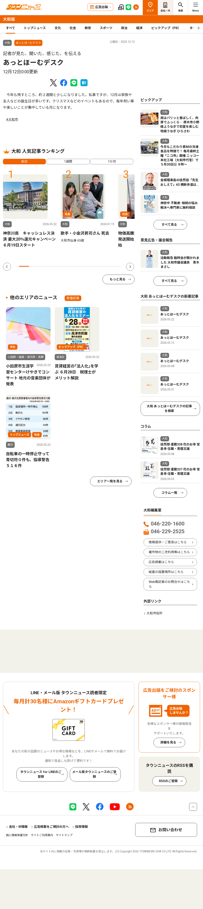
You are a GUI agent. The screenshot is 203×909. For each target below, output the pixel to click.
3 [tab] (44, 266)
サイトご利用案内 (42, 835)
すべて (10, 28)
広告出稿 (101, 7)
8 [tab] (95, 266)
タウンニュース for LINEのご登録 (40, 774)
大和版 (9, 19)
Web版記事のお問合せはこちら (169, 584)
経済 (139, 28)
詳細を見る (168, 742)
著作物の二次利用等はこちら (169, 552)
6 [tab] (75, 266)
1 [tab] (24, 266)
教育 (88, 28)
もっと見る (117, 279)
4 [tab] (54, 266)
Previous (7, 267)
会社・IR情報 (18, 827)
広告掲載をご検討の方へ (51, 827)
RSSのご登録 (168, 781)
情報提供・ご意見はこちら (168, 542)
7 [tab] (85, 266)
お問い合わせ (170, 829)
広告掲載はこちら (161, 562)
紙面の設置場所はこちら (166, 572)
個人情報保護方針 (17, 835)
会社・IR (165, 10)
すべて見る (169, 225)
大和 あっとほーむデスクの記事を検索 (169, 408)
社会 (73, 28)
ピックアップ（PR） (166, 28)
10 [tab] (116, 266)
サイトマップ (64, 835)
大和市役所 (154, 613)
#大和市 (12, 119)
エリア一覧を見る (110, 481)
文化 (58, 28)
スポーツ (106, 28)
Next (130, 267)
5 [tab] (65, 266)
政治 (124, 28)
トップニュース (35, 28)
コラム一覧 (169, 493)
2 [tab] (34, 266)
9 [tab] (105, 266)
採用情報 (81, 827)
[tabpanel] (29, 211)
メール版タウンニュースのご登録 (94, 774)
